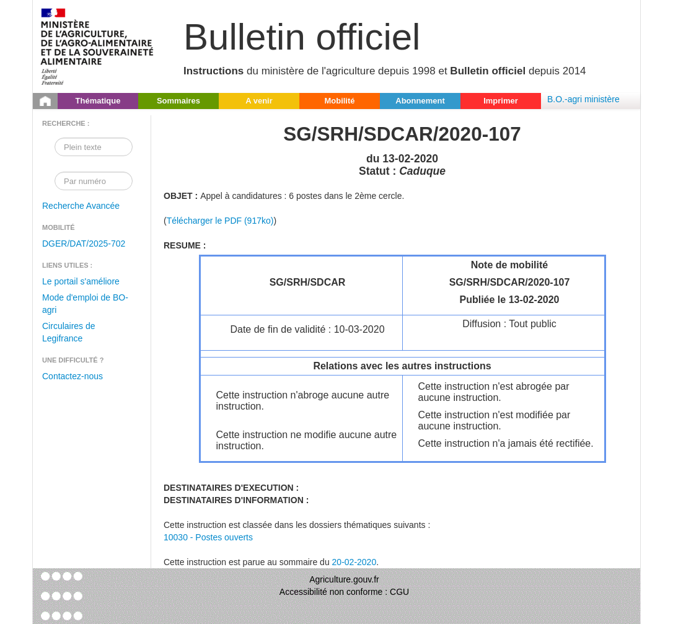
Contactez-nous (72, 376)
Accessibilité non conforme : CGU (344, 592)
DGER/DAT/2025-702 (83, 243)
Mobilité (339, 100)
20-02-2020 (354, 562)
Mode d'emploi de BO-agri (85, 303)
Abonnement (419, 100)
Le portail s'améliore (81, 281)
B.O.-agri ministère (583, 99)
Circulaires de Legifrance (68, 332)
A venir (259, 100)
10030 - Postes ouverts (208, 537)
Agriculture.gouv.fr (344, 579)
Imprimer (500, 100)
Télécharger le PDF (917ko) (220, 221)
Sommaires (178, 100)
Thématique (98, 100)
